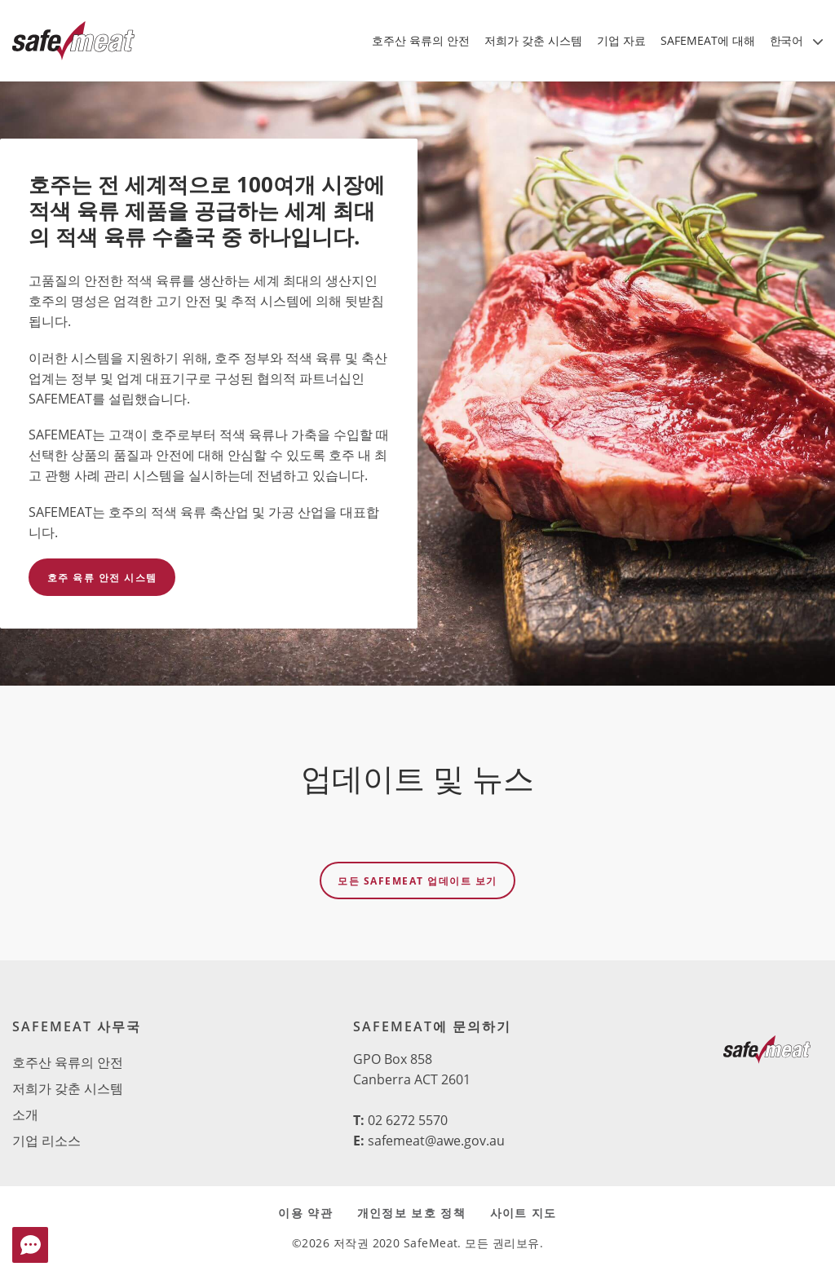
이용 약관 (305, 1212)
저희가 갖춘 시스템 (67, 1088)
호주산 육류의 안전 (67, 1062)
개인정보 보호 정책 (411, 1212)
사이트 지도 (523, 1212)
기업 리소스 (46, 1141)
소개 (25, 1114)
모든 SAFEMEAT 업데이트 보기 (417, 881)
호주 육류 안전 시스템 (102, 578)
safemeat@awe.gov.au (436, 1141)
